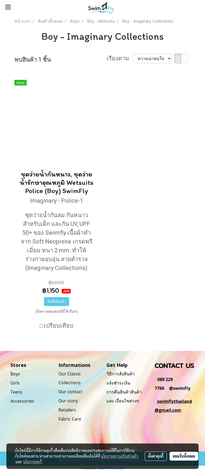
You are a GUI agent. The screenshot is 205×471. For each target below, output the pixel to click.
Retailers (67, 410)
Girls (15, 383)
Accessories (22, 401)
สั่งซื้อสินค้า (56, 301)
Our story (68, 401)
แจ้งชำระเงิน (118, 383)
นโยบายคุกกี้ (32, 461)
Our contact (70, 392)
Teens (16, 392)
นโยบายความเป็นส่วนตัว (119, 456)
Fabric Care (69, 419)
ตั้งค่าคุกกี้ (155, 456)
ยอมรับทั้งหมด (184, 456)
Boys (15, 374)
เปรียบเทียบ (58, 325)
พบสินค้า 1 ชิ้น (32, 59)
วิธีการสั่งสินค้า (121, 374)
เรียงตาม (120, 58)
